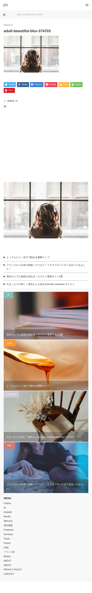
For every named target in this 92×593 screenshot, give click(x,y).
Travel (7, 539)
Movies (7, 516)
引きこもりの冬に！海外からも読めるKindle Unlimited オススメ (40, 284)
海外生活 (8, 521)
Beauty (7, 556)
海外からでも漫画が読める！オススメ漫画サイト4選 (34, 276)
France (7, 543)
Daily (9, 343)
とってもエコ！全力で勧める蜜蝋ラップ (27, 257)
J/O (43, 587)
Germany (8, 534)
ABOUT (7, 561)
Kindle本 (11, 394)
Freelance (8, 530)
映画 (9, 445)
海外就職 (8, 525)
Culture (7, 503)
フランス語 (9, 552)
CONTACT (9, 574)
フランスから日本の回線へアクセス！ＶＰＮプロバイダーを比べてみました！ (45, 267)
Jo (16, 101)
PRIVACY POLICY (13, 570)
